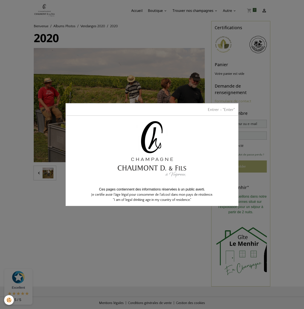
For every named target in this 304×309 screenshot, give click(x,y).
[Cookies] (9, 300)
